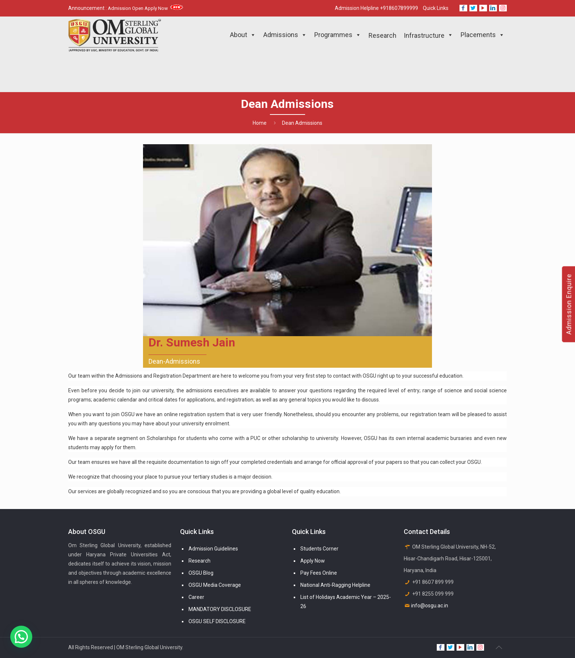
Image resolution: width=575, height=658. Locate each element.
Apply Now (312, 561)
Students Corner (319, 549)
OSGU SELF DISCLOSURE (217, 621)
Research (199, 561)
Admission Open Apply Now (145, 8)
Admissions (285, 35)
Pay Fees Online (318, 573)
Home (260, 123)
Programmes (337, 35)
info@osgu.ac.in (429, 605)
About (243, 35)
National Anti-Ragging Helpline (335, 585)
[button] (21, 637)
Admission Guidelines (213, 549)
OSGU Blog (200, 573)
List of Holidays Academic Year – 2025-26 (345, 601)
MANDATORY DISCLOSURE (219, 609)
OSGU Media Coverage (214, 585)
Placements (483, 35)
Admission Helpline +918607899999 (376, 8)
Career (196, 597)
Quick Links (435, 8)
